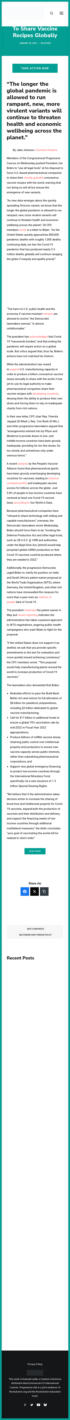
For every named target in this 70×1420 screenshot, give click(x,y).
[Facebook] (25, 891)
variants (48, 313)
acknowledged (39, 336)
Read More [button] (35, 851)
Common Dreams (46, 150)
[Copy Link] (44, 891)
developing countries (45, 393)
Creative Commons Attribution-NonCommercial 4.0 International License (35, 1383)
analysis (23, 463)
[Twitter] (34, 891)
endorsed (30, 610)
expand (14, 369)
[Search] (50, 13)
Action (47, 43)
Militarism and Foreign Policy (35, 935)
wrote (22, 230)
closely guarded (33, 177)
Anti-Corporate (35, 929)
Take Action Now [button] (35, 68)
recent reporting (28, 615)
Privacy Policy (34, 1364)
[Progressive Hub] (25, 13)
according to (21, 502)
